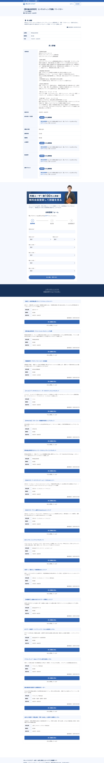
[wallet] (24, 13)
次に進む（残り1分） (52, 277)
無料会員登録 (44, 121)
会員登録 (77, 4)
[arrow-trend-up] (24, 11)
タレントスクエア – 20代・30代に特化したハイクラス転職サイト (40, 760)
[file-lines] (25, 20)
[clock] (67, 27)
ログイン (43, 123)
